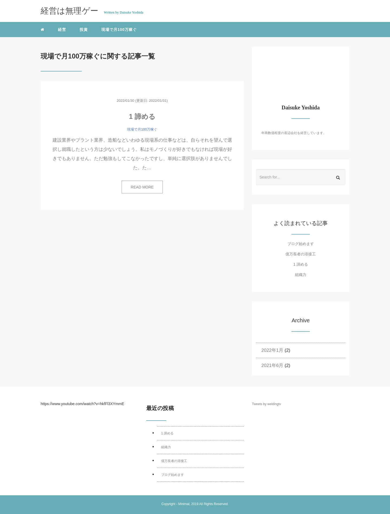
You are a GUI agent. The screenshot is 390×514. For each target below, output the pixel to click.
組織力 (300, 274)
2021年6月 (272, 365)
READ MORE (142, 187)
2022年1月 (272, 350)
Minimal (183, 504)
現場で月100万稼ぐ (119, 29)
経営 (62, 29)
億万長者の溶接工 (300, 254)
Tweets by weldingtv (266, 404)
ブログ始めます (300, 244)
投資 (84, 29)
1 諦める (142, 116)
